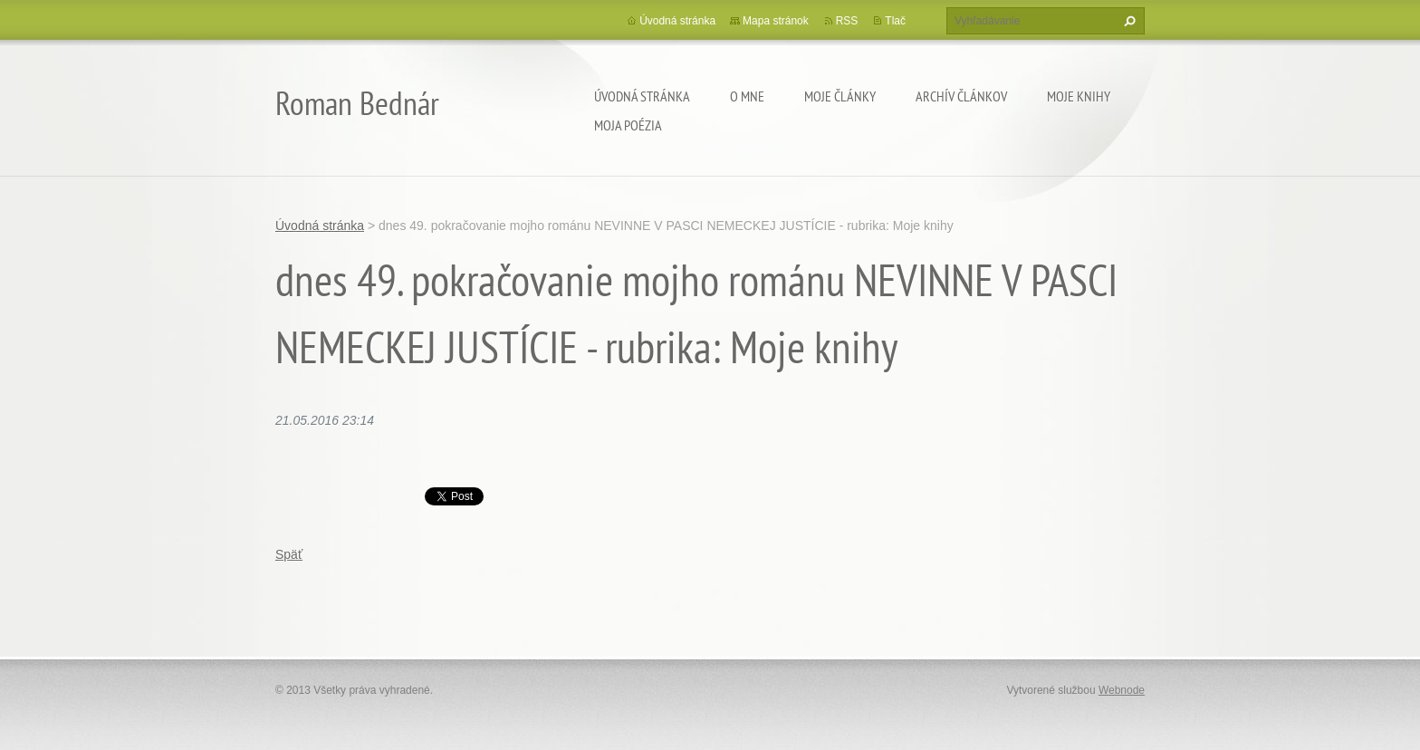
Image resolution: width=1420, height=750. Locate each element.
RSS (847, 20)
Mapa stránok (776, 20)
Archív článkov (961, 96)
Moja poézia (628, 125)
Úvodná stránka (642, 96)
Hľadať (1127, 20)
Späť (288, 554)
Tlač (895, 20)
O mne (747, 96)
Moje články (840, 96)
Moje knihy (1078, 96)
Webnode (1122, 690)
